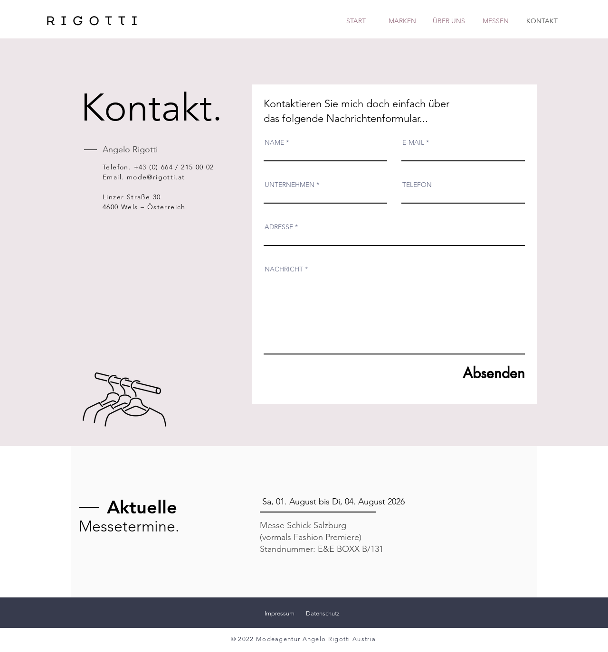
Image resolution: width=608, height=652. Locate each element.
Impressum (279, 613)
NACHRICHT (284, 269)
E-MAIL (413, 142)
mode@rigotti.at (156, 177)
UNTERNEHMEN (289, 184)
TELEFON (417, 184)
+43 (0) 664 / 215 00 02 (174, 167)
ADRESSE (279, 227)
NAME (274, 142)
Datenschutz (323, 613)
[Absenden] (481, 373)
